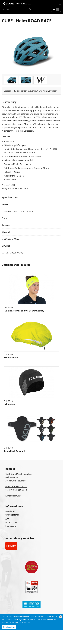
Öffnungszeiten (12, 514)
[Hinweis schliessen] (60, 616)
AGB (7, 519)
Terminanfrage (9, 627)
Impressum (10, 526)
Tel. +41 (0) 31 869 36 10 (16, 490)
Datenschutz (11, 522)
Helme (14, 188)
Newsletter (10, 511)
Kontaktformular (13, 495)
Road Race (23, 188)
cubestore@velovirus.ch (16, 486)
